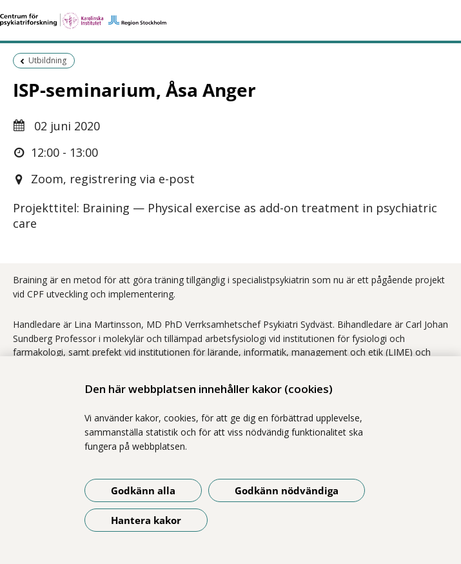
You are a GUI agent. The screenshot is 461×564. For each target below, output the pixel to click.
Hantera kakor (146, 520)
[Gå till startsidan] (230, 20)
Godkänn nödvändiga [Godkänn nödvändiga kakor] (286, 490)
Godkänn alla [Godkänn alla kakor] (143, 490)
